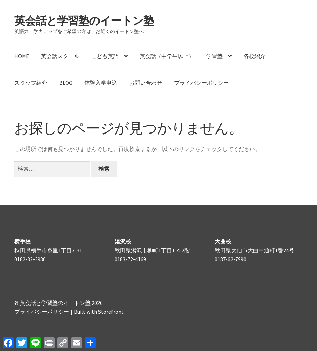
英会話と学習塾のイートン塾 (84, 21)
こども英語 (105, 56)
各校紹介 (254, 56)
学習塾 (214, 56)
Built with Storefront (99, 311)
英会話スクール (60, 56)
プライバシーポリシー (201, 82)
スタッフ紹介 (30, 82)
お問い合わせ (145, 82)
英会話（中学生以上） (167, 56)
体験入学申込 (100, 82)
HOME (21, 56)
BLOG (65, 82)
